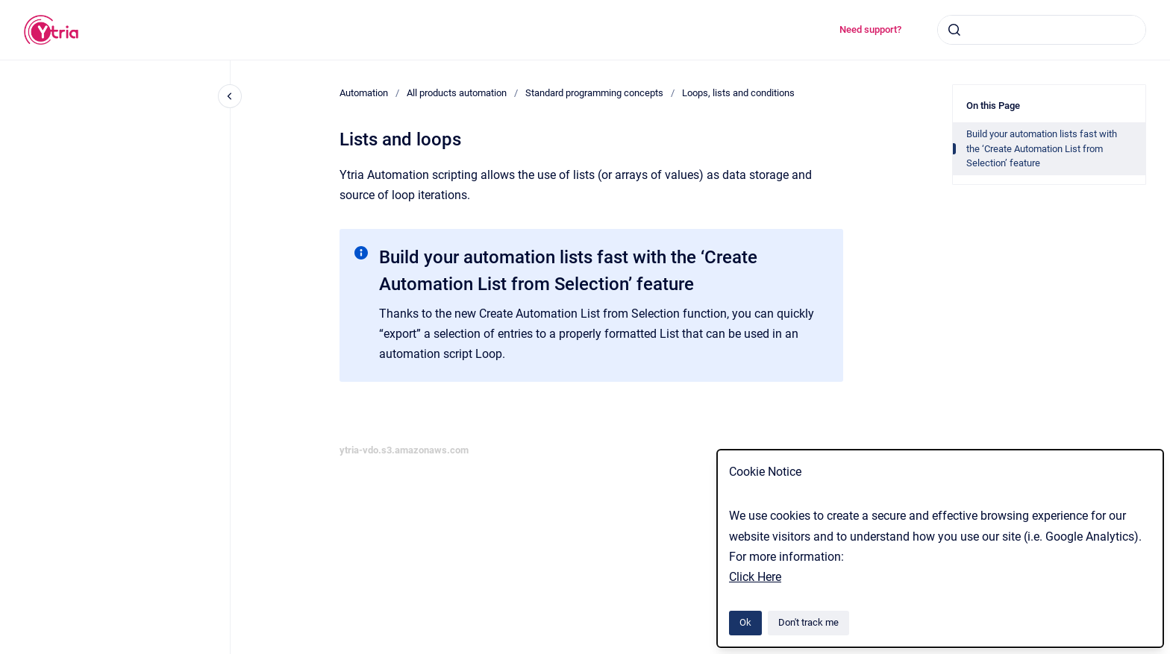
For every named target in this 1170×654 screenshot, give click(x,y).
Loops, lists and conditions (738, 92)
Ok (745, 622)
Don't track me (808, 622)
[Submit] (954, 30)
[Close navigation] (230, 96)
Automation (364, 92)
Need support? (870, 29)
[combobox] (1041, 30)
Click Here (755, 577)
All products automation (457, 92)
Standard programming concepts (594, 92)
